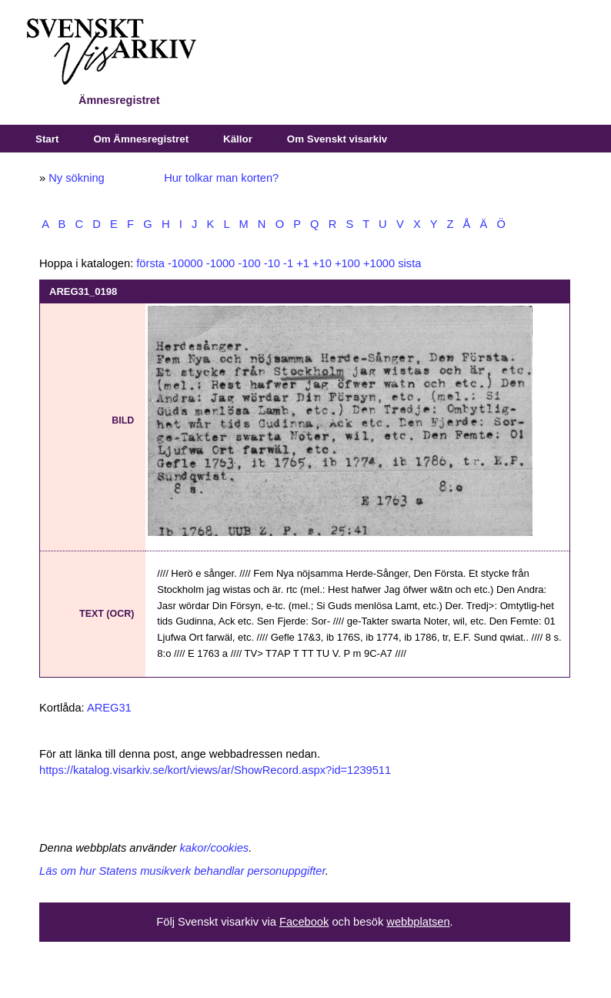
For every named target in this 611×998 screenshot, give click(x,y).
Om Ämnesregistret (141, 139)
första (150, 263)
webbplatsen (417, 922)
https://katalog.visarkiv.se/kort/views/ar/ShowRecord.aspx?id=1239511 (215, 770)
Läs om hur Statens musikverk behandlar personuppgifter (182, 871)
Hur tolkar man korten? (221, 178)
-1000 (220, 263)
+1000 (379, 263)
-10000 (185, 263)
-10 (272, 263)
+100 (347, 263)
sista (409, 263)
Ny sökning (76, 178)
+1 (302, 263)
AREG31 (109, 708)
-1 (288, 263)
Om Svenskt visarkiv (337, 139)
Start (46, 139)
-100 (249, 263)
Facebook (304, 922)
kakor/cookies (214, 848)
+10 (322, 263)
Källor (237, 139)
